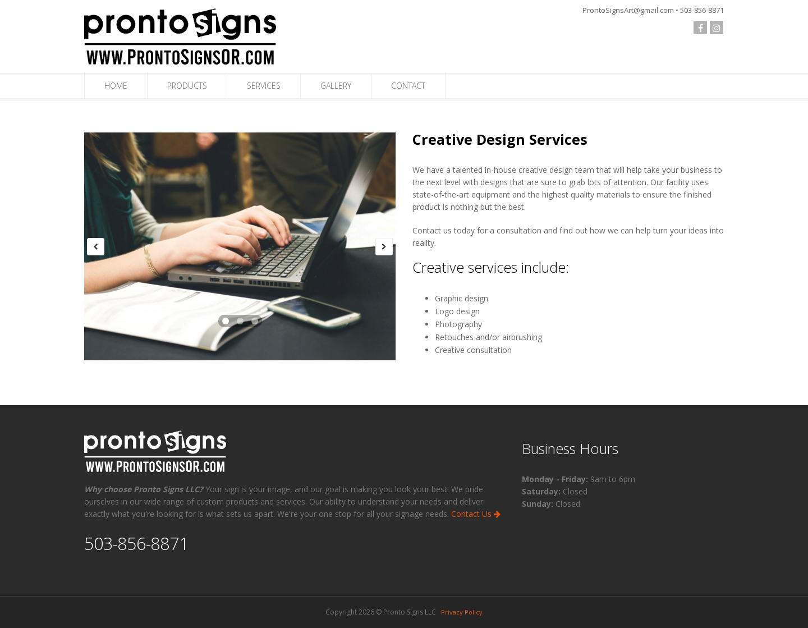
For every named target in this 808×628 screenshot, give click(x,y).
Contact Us (476, 513)
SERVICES (264, 85)
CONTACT (408, 85)
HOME (115, 85)
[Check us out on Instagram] (716, 27)
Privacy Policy (462, 612)
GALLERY (335, 85)
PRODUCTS (187, 85)
